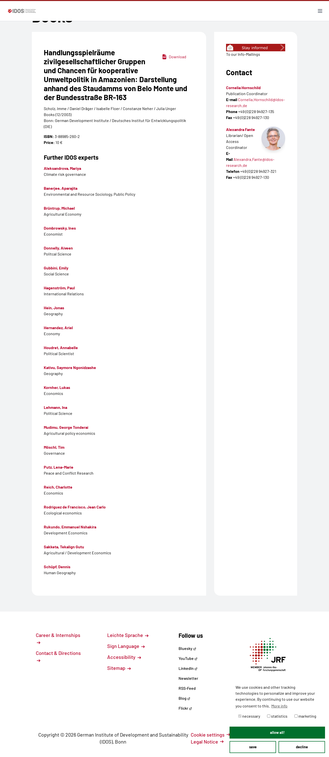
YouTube (188, 658)
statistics (277, 716)
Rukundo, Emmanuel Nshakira (70, 526)
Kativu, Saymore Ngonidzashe (70, 367)
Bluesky (187, 648)
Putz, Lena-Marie (58, 467)
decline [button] (302, 747)
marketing (305, 716)
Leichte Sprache (127, 635)
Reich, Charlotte (58, 487)
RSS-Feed (187, 688)
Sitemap (119, 668)
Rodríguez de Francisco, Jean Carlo (75, 507)
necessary (249, 716)
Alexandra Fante (240, 129)
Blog (184, 698)
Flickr (185, 708)
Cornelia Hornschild (243, 87)
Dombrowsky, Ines (60, 228)
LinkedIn (188, 668)
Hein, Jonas (54, 307)
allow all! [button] (277, 732)
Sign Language (126, 646)
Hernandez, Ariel (58, 327)
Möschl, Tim (54, 447)
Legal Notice (207, 742)
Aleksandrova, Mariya (62, 168)
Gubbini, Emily (56, 267)
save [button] (253, 747)
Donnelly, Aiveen (58, 248)
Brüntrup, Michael (59, 208)
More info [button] (279, 705)
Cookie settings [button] (210, 735)
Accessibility (124, 657)
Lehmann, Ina (55, 407)
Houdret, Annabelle (61, 347)
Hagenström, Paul (59, 287)
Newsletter (188, 678)
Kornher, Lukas (57, 387)
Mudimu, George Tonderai (66, 427)
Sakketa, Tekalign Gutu (64, 546)
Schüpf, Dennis (57, 566)
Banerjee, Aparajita (60, 188)
